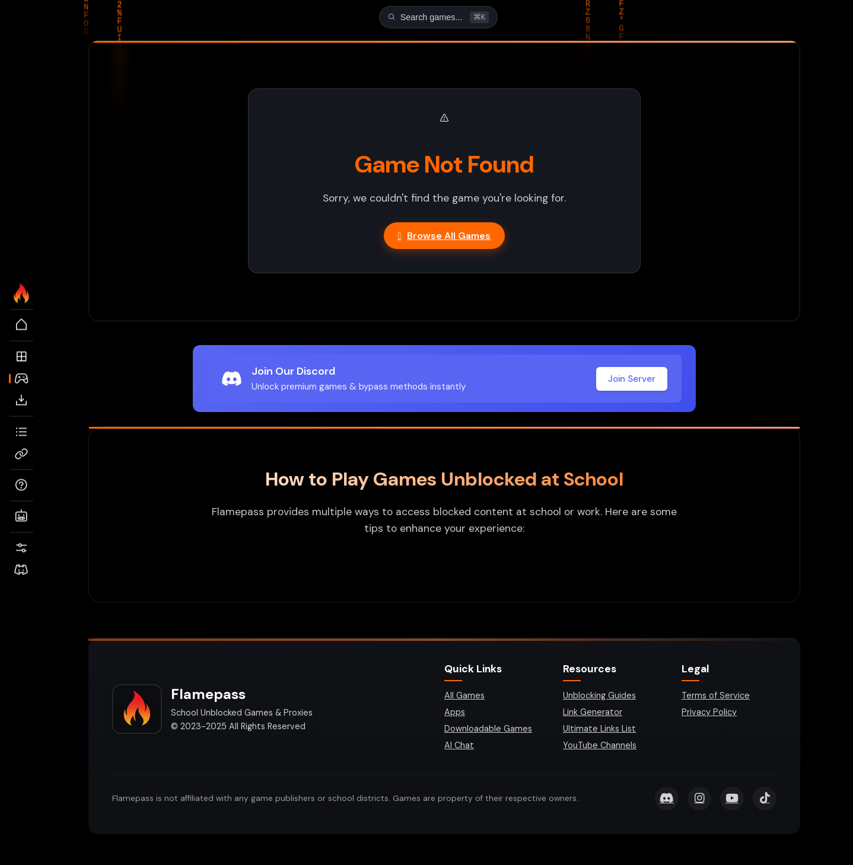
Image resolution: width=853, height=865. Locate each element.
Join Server (631, 380)
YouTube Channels (599, 746)
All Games (464, 696)
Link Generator (592, 713)
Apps (454, 713)
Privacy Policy (709, 713)
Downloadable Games (488, 729)
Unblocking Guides (599, 696)
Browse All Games (444, 237)
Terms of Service (716, 696)
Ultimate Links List (599, 729)
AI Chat (459, 746)
